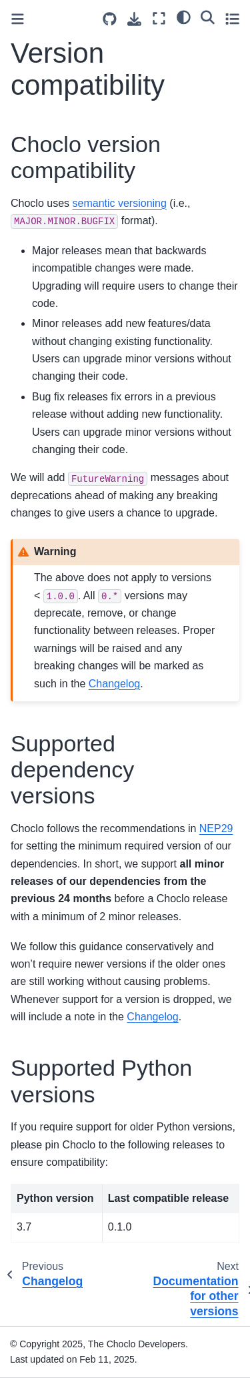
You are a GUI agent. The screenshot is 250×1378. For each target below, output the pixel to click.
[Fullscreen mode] (159, 18)
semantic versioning (120, 203)
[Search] (207, 16)
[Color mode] (183, 16)
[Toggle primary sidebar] (17, 19)
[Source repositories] (109, 19)
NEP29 (216, 828)
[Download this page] (134, 19)
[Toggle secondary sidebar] (232, 18)
